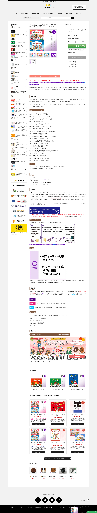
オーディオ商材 (24, 13)
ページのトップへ (84, 500)
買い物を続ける (72, 66)
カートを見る (79, 13)
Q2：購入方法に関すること (36, 320)
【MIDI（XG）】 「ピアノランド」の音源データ (60, 24)
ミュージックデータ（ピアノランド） (41, 24)
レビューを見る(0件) (73, 61)
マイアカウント (28, 507)
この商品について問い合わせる (77, 57)
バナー (32, 361)
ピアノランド (51, 26)
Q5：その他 (32, 325)
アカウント (59, 13)
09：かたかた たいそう (34, 166)
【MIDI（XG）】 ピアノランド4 (77, 389)
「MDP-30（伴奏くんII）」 (55, 282)
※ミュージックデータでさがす (39, 25)
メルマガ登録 (19, 507)
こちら (71, 216)
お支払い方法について (48, 507)
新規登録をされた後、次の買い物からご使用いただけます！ (19, 229)
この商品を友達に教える (74, 64)
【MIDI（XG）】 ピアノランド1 (38, 389)
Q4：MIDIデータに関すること (36, 323)
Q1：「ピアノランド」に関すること (38, 318)
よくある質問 (54, 315)
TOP (16, 13)
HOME (12, 507)
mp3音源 (37, 204)
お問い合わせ (69, 13)
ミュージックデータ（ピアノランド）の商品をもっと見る (58, 458)
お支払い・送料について (48, 13)
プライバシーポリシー (61, 507)
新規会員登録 (38, 507)
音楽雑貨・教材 (35, 13)
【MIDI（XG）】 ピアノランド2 (57, 389)
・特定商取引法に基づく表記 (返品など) (76, 49)
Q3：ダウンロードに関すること (37, 322)
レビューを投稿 (72, 63)
